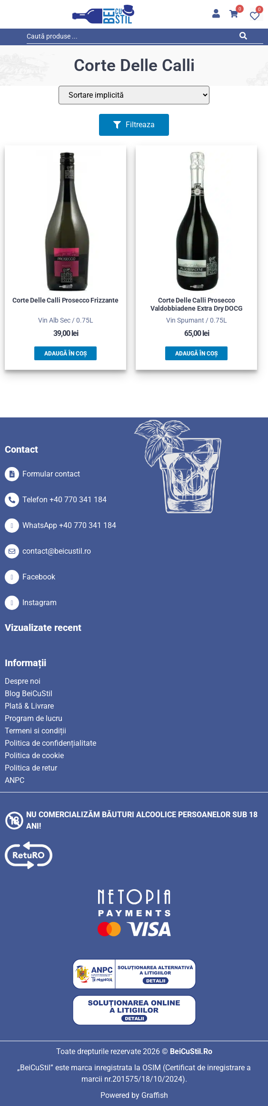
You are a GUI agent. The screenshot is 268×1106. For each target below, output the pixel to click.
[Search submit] (245, 37)
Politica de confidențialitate (50, 743)
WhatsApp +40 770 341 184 (69, 525)
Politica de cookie (34, 755)
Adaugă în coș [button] (65, 353)
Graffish (154, 1095)
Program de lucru (33, 718)
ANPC (14, 780)
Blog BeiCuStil (28, 693)
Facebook (38, 576)
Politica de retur (31, 767)
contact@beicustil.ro (56, 551)
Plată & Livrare (29, 705)
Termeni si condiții (35, 730)
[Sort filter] (134, 95)
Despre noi (22, 681)
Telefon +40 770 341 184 (64, 499)
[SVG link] (103, 14)
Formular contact (51, 473)
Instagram (39, 602)
